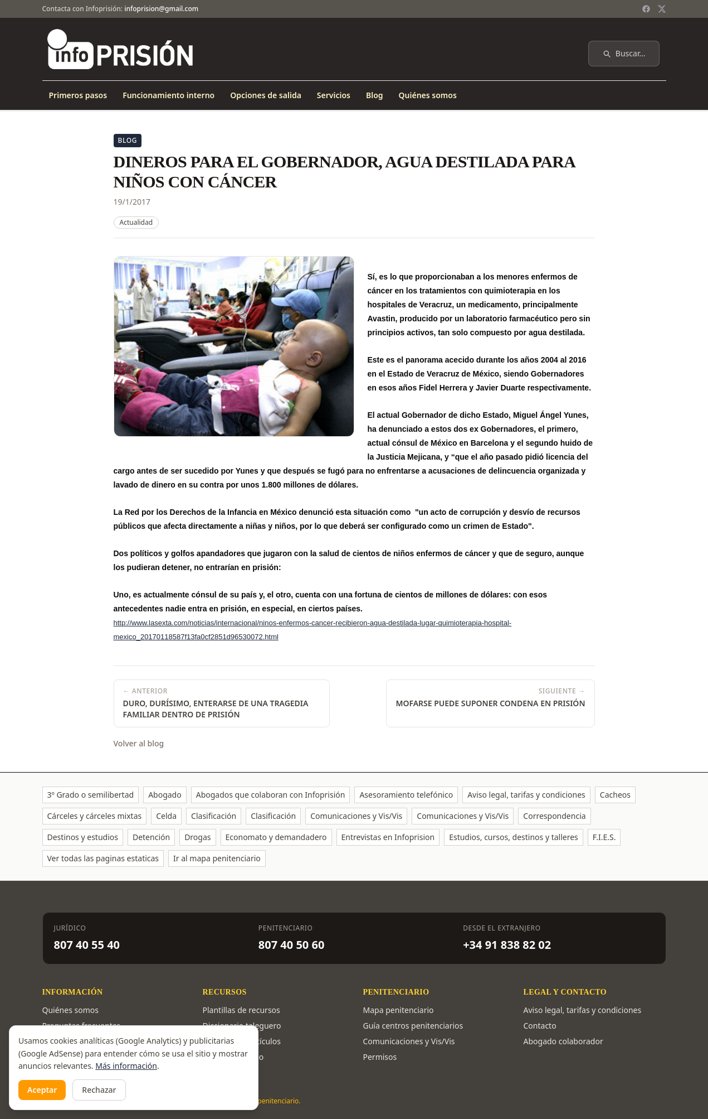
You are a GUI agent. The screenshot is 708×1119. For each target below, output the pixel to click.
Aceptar (42, 1089)
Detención (151, 837)
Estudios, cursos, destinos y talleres (513, 837)
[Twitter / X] (661, 8)
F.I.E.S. (604, 837)
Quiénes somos (428, 95)
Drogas (197, 837)
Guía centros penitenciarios (413, 1025)
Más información (126, 1065)
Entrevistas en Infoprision (388, 837)
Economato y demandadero (276, 837)
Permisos (380, 1057)
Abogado (165, 794)
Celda (166, 816)
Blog (374, 95)
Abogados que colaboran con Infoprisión (270, 794)
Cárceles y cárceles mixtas (94, 816)
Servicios (333, 95)
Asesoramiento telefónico (406, 794)
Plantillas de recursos (241, 1010)
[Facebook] (646, 8)
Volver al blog (139, 743)
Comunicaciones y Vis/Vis (356, 816)
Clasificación (213, 816)
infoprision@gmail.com (161, 8)
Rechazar (99, 1089)
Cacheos (615, 794)
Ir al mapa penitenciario (217, 858)
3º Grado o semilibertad (90, 794)
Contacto (540, 1025)
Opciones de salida (265, 95)
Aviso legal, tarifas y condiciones (526, 794)
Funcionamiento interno (168, 95)
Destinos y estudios (82, 837)
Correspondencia (554, 816)
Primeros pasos (78, 95)
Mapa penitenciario (398, 1010)
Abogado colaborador (563, 1041)
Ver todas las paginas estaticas (103, 858)
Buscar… (624, 53)
